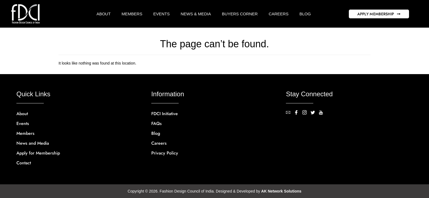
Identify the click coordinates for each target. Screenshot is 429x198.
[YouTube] (323, 113)
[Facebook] (298, 113)
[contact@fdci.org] (290, 113)
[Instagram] (306, 113)
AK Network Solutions (281, 191)
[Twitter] (315, 113)
